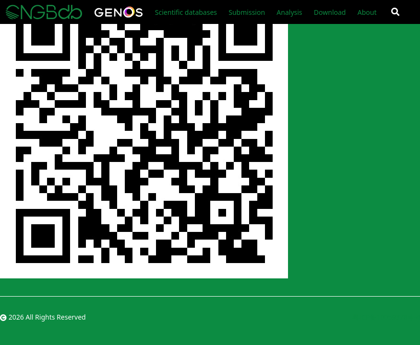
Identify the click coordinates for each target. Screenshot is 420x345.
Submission (246, 12)
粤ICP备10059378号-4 (386, 317)
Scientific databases (186, 12)
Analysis (289, 12)
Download (330, 12)
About (367, 12)
